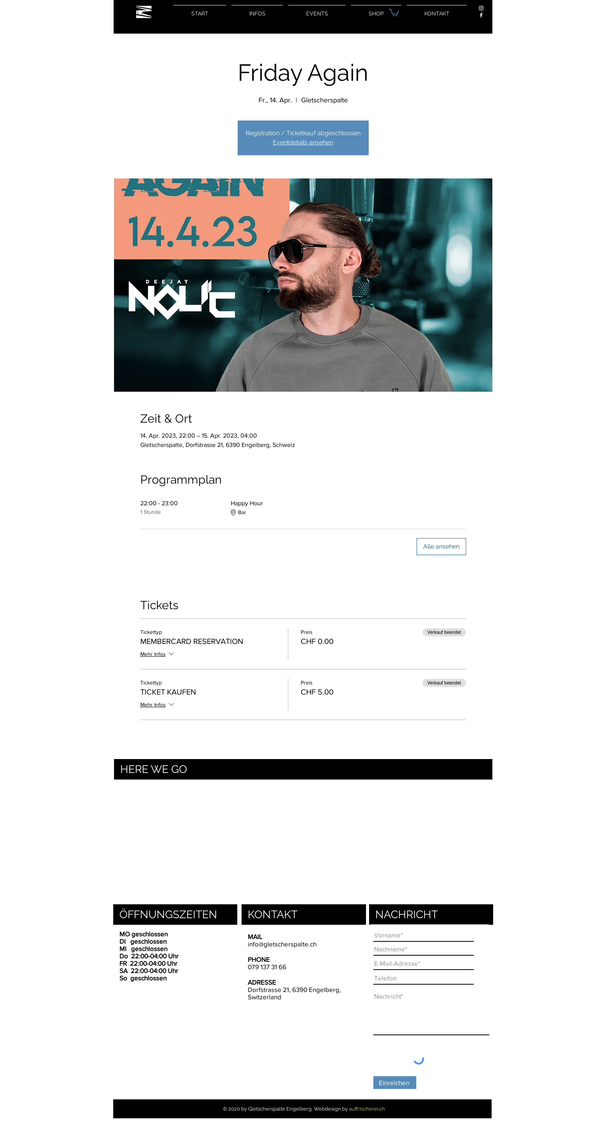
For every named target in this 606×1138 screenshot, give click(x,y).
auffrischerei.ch (367, 1109)
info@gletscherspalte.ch (282, 944)
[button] (394, 12)
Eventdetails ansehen (303, 142)
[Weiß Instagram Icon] (481, 8)
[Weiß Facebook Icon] (481, 15)
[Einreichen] (394, 1082)
